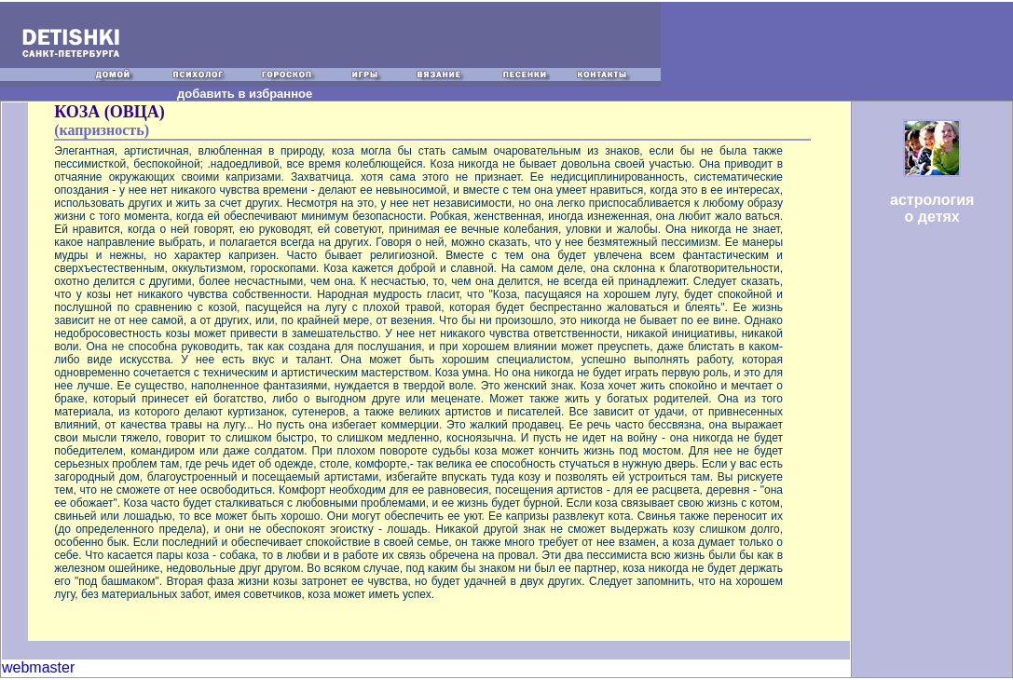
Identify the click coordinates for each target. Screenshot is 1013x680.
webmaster (38, 667)
